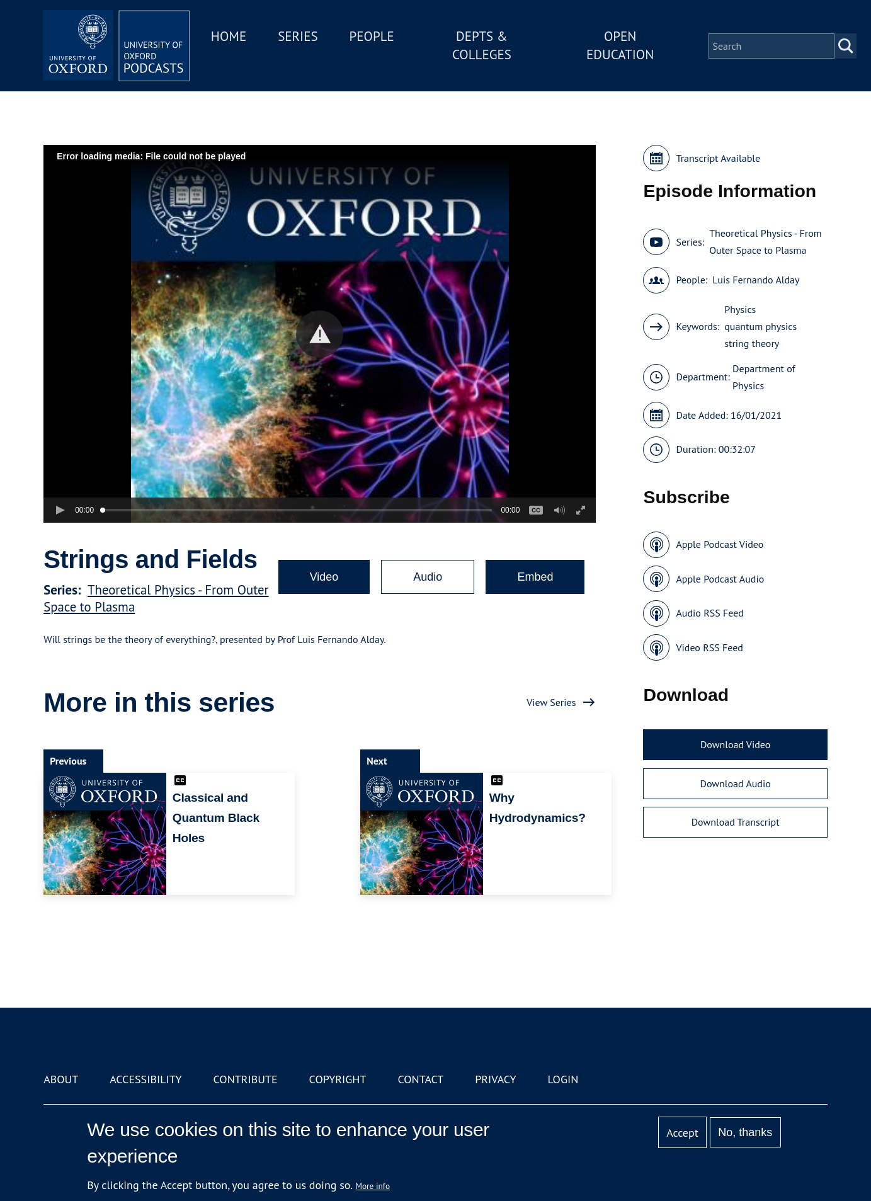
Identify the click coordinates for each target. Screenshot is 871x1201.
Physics (740, 309)
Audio (427, 577)
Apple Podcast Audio (720, 578)
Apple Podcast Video (719, 544)
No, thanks (745, 1132)
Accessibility (145, 1079)
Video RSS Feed (709, 647)
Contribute (245, 1079)
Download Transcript (736, 822)
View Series (551, 702)
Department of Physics (763, 377)
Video (324, 577)
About (60, 1079)
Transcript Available (718, 158)
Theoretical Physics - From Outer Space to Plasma (765, 241)
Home (233, 36)
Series (302, 36)
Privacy (495, 1079)
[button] (319, 334)
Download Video (735, 744)
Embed (535, 577)
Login (562, 1079)
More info (372, 1186)
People (377, 36)
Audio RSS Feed (709, 612)
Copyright (338, 1079)
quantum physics (760, 326)
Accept (682, 1132)
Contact (420, 1079)
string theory (751, 343)
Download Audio (735, 783)
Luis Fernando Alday (755, 279)
